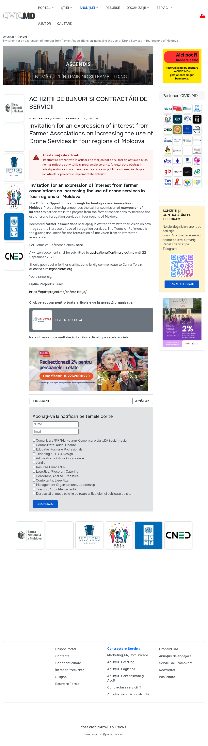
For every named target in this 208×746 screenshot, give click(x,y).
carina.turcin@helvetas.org (52, 269)
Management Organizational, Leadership (65, 485)
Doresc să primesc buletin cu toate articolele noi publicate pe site (84, 494)
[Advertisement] (104, 597)
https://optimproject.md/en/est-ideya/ (58, 292)
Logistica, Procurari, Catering (57, 471)
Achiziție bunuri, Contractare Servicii (54, 118)
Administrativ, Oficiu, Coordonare (60, 458)
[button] (46, 8)
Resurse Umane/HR (50, 467)
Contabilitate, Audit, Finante (56, 445)
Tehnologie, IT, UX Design (54, 454)
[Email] (56, 431)
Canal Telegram (181, 284)
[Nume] (56, 424)
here (79, 245)
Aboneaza (45, 504)
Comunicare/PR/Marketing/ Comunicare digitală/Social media (81, 440)
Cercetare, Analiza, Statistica (57, 476)
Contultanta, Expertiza (52, 480)
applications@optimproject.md (112, 252)
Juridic (40, 463)
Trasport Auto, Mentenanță (56, 489)
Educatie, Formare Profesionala (59, 449)
